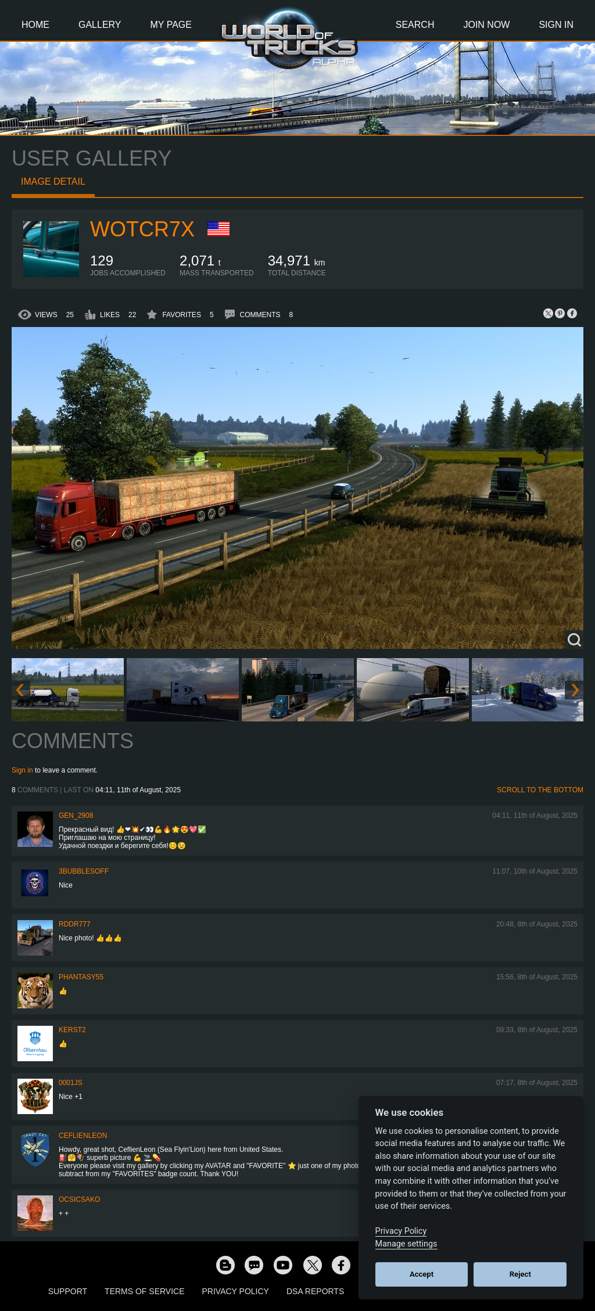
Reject (520, 1274)
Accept (421, 1274)
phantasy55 (81, 977)
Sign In (556, 25)
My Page (171, 25)
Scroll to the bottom (540, 790)
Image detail (53, 181)
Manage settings (406, 1244)
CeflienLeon (83, 1136)
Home (35, 25)
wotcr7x (142, 229)
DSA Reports (315, 1291)
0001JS (71, 1083)
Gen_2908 (76, 815)
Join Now (486, 25)
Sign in (22, 770)
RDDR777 (75, 924)
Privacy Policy (235, 1291)
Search (415, 25)
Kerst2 (72, 1030)
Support (67, 1291)
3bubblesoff (84, 871)
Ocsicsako (79, 1199)
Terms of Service (144, 1291)
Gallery (99, 25)
